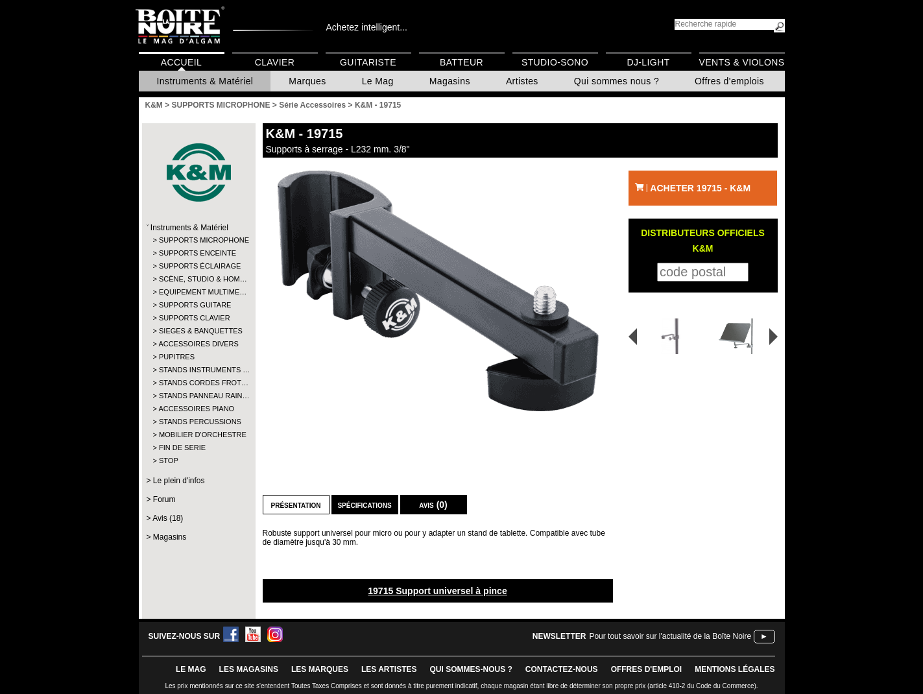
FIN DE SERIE (182, 447)
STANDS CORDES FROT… (198, 383)
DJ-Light (648, 62)
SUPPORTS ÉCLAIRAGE (198, 266)
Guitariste (368, 62)
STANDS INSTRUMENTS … (198, 370)
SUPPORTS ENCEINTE (197, 253)
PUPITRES (177, 357)
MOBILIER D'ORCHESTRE (198, 434)
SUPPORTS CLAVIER (194, 318)
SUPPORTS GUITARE (195, 305)
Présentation (296, 504)
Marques (307, 81)
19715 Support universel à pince (437, 591)
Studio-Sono (554, 62)
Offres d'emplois (729, 81)
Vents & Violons (742, 62)
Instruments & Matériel (205, 81)
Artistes (522, 81)
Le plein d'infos (179, 480)
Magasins (449, 81)
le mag (191, 669)
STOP (168, 460)
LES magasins (248, 669)
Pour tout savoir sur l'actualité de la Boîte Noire (670, 636)
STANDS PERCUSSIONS (198, 421)
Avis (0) (433, 504)
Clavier (275, 62)
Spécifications (364, 504)
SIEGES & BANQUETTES (198, 331)
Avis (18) (167, 518)
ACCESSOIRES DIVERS (197, 344)
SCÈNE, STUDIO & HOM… (198, 279)
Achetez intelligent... (366, 27)
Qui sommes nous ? (616, 81)
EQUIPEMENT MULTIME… (198, 292)
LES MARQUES (319, 669)
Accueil (181, 62)
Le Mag (378, 81)
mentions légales (734, 669)
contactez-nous (561, 669)
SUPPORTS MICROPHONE (198, 240)
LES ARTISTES (389, 669)
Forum (164, 499)
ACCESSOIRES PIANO (196, 409)
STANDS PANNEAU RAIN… (198, 396)
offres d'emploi (646, 669)
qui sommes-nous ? (471, 669)
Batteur (461, 62)
